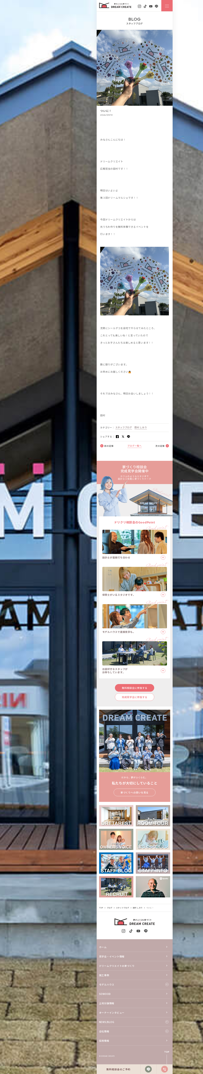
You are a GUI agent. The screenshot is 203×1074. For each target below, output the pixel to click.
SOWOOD (105, 994)
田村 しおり (140, 427)
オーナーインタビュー (112, 1012)
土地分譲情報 (106, 1003)
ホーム (103, 947)
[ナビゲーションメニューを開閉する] (167, 5)
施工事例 (104, 975)
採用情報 (104, 1040)
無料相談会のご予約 (118, 1069)
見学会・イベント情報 (112, 956)
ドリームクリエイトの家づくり (117, 965)
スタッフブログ (123, 427)
